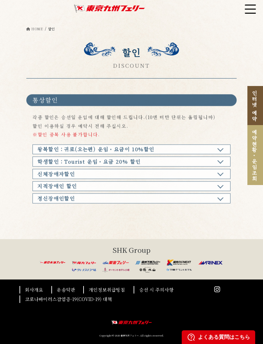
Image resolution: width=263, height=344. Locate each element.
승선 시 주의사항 (156, 289)
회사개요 (34, 289)
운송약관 (66, 289)
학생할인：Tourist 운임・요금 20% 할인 (88, 164)
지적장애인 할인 (57, 188)
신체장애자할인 (56, 176)
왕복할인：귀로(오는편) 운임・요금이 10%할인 (95, 151)
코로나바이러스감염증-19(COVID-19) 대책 (68, 299)
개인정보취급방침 (107, 289)
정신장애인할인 (56, 201)
